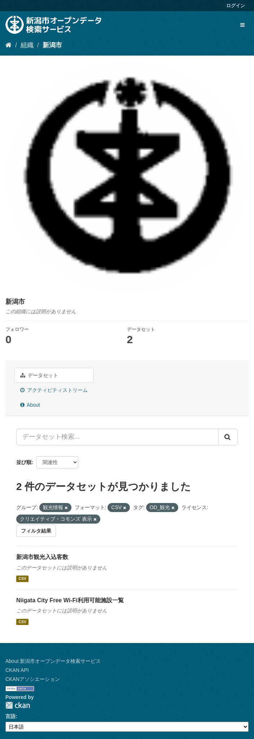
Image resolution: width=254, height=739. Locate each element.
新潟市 (52, 45)
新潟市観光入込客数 (42, 557)
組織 (27, 45)
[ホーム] (8, 45)
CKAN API (17, 670)
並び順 (23, 462)
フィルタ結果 (36, 531)
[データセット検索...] (117, 437)
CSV (22, 579)
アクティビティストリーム (54, 390)
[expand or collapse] (242, 25)
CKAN (17, 705)
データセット (39, 375)
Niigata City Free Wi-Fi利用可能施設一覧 (70, 600)
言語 (10, 716)
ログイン (235, 5)
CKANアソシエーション (32, 679)
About (30, 405)
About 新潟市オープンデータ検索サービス (53, 661)
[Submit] (228, 437)
